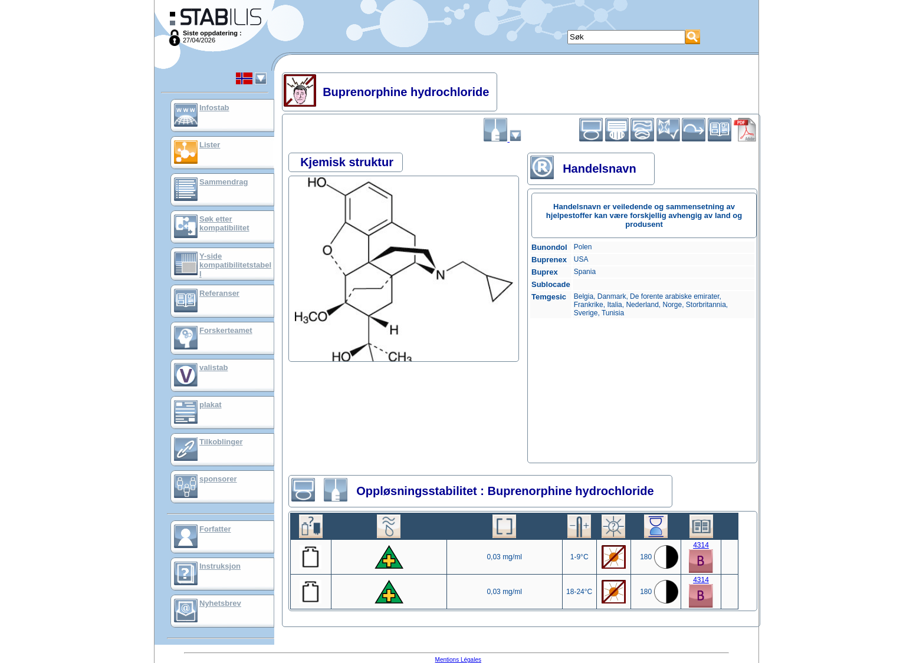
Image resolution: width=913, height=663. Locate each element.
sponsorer (218, 478)
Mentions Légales (458, 660)
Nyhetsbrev (220, 603)
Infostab (214, 107)
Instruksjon (220, 566)
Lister (209, 144)
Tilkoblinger (220, 441)
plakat (210, 404)
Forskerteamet (225, 330)
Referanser (219, 293)
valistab (213, 367)
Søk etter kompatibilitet (224, 223)
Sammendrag (223, 181)
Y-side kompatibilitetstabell (235, 265)
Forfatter (215, 529)
